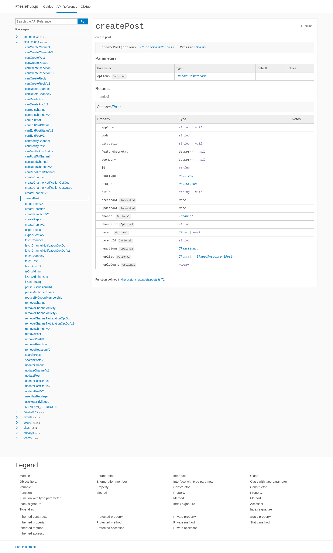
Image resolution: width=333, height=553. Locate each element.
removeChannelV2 (37, 328)
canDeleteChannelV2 (39, 94)
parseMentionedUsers (39, 292)
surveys (29, 433)
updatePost (32, 375)
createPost (32, 198)
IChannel (186, 218)
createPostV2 (34, 204)
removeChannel (35, 302)
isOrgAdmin (33, 271)
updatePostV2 (34, 391)
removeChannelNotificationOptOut (47, 318)
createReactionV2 (37, 214)
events (28, 417)
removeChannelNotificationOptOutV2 (49, 323)
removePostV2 (35, 339)
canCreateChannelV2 (39, 52)
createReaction (35, 209)
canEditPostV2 (35, 135)
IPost (200, 47)
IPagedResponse (209, 259)
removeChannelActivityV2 (42, 313)
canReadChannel (36, 161)
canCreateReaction (38, 68)
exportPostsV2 (34, 235)
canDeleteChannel (37, 89)
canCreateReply (35, 78)
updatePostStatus (37, 381)
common (29, 36)
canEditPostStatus (37, 125)
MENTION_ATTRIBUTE (41, 406)
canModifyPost (35, 146)
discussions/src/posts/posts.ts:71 (143, 282)
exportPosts (33, 229)
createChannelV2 (36, 193)
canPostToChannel (37, 156)
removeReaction (36, 344)
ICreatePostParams (156, 47)
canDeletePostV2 (36, 104)
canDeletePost (34, 99)
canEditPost (33, 120)
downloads (31, 412)
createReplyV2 (35, 224)
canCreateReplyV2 (37, 83)
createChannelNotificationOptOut (47, 182)
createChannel (34, 177)
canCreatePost (35, 57)
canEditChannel (35, 109)
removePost (33, 334)
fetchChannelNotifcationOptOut (45, 245)
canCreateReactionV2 (39, 73)
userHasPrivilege (36, 396)
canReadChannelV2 (38, 167)
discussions (31, 42)
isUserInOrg (33, 282)
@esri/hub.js (26, 6)
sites (27, 427)
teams (28, 438)
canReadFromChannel (40, 172)
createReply (33, 219)
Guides (48, 6)
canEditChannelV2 (37, 114)
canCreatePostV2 (36, 62)
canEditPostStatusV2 (39, 130)
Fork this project (26, 547)
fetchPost (31, 261)
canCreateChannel (37, 47)
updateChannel (35, 365)
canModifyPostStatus (39, 151)
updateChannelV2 (37, 370)
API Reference (66, 6)
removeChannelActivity (40, 308)
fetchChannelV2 (35, 256)
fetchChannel (34, 240)
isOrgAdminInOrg (36, 276)
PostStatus (188, 185)
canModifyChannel (37, 141)
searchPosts (33, 354)
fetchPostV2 (33, 266)
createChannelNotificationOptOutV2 (48, 187)
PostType (186, 177)
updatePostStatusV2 (38, 386)
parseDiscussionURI (38, 287)
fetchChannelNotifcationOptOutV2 (47, 250)
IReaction (187, 251)
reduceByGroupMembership (43, 297)
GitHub (86, 6)
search (28, 422)
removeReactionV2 (37, 349)
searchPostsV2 (35, 360)
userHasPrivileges (37, 401)
